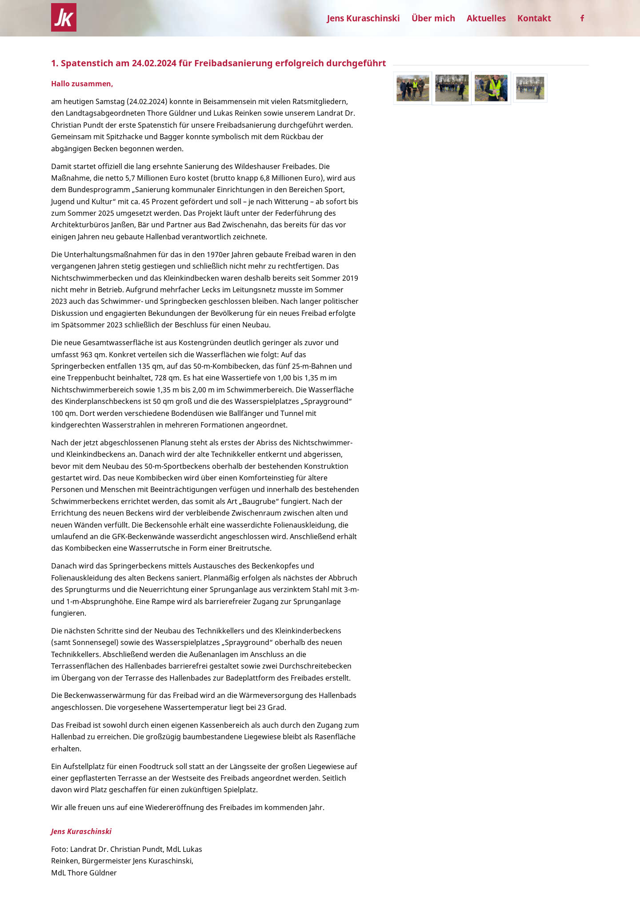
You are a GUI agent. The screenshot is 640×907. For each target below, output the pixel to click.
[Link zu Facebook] (582, 17)
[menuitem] (363, 18)
